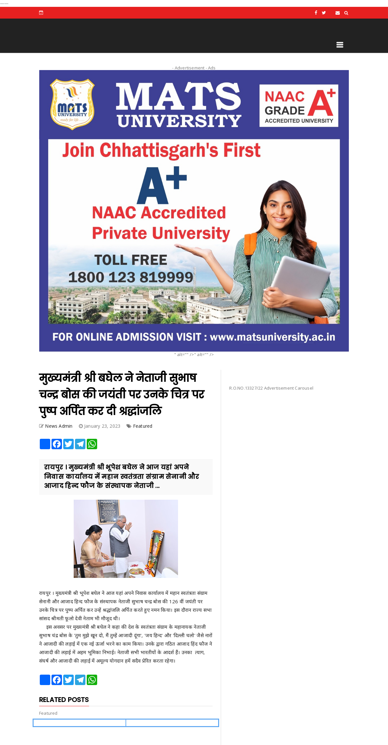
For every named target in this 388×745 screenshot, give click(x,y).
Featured (143, 426)
